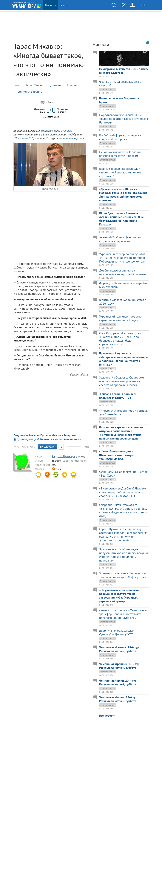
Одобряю (47, 446)
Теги (86, 447)
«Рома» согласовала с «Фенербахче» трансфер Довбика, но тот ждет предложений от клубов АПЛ (123, 614)
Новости (50, 5)
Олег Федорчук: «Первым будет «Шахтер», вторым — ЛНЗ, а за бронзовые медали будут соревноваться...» (120, 338)
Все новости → (109, 715)
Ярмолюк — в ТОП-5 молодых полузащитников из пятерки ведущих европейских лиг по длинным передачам (124, 554)
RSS (147, 42)
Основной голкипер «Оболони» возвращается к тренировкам (120, 154)
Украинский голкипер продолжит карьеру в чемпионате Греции (121, 318)
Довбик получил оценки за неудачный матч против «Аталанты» (122, 272)
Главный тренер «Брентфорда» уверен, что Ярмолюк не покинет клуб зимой (120, 172)
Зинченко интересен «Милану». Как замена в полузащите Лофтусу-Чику (122, 575)
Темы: (17, 85)
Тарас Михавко (36, 85)
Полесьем (21, 138)
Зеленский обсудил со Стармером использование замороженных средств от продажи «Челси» (121, 381)
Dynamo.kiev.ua (79, 374)
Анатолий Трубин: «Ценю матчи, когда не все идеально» (120, 239)
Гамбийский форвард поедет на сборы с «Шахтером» (120, 137)
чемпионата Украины (70, 138)
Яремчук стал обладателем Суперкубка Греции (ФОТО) (116, 632)
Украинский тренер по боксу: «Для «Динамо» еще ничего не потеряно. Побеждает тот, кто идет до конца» (122, 257)
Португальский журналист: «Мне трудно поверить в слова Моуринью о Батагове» (124, 118)
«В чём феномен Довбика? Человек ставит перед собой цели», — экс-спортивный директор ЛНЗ (122, 492)
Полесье (71, 85)
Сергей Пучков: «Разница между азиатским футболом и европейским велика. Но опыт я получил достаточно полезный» (123, 534)
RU (144, 5)
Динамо (55, 85)
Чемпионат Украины (29, 91)
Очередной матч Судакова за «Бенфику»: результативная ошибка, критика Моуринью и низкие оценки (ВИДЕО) (123, 510)
